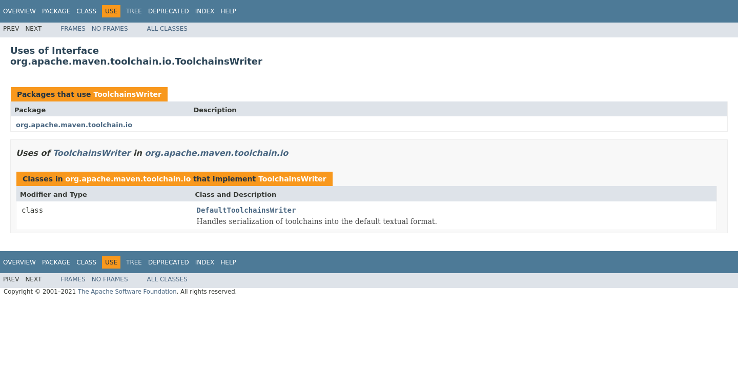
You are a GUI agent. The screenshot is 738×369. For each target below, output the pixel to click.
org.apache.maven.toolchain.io (74, 125)
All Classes (167, 28)
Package (56, 11)
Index (205, 11)
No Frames (110, 28)
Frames (73, 28)
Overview (19, 11)
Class (86, 11)
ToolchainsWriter (127, 94)
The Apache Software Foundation (127, 291)
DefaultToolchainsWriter (246, 210)
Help (228, 11)
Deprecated (168, 11)
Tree (134, 11)
